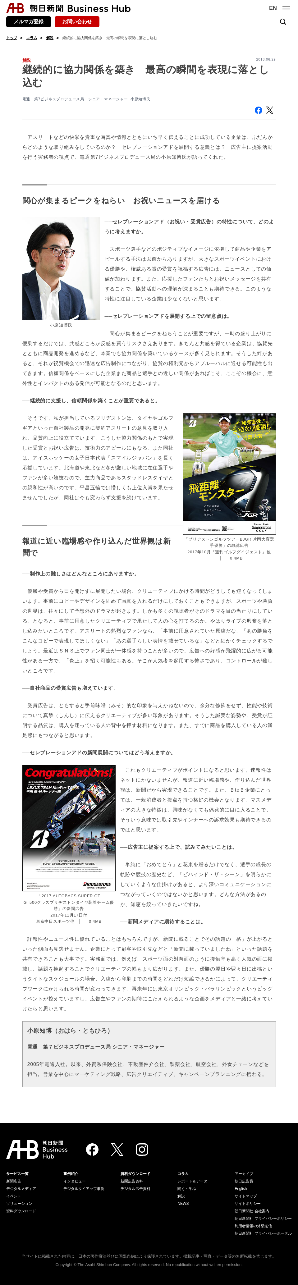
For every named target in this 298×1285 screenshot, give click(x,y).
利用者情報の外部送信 (253, 1226)
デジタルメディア (21, 1189)
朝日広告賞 (244, 1181)
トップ (11, 38)
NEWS (183, 1203)
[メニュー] (286, 8)
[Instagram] (142, 1149)
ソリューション (19, 1203)
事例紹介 (70, 1174)
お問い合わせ (77, 21)
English (241, 1189)
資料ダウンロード (21, 1211)
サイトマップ (246, 1196)
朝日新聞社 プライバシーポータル (263, 1233)
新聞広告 (13, 1181)
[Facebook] (92, 1149)
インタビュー (74, 1181)
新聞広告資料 (132, 1181)
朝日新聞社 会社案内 (252, 1211)
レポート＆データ (192, 1181)
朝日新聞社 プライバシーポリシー (263, 1218)
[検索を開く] (283, 22)
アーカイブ (244, 1174)
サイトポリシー (248, 1203)
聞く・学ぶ (186, 1189)
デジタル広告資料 (135, 1189)
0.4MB (95, 921)
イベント (13, 1196)
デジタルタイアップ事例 (83, 1189)
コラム (31, 38)
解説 (49, 38)
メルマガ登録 (29, 21)
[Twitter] (117, 1149)
